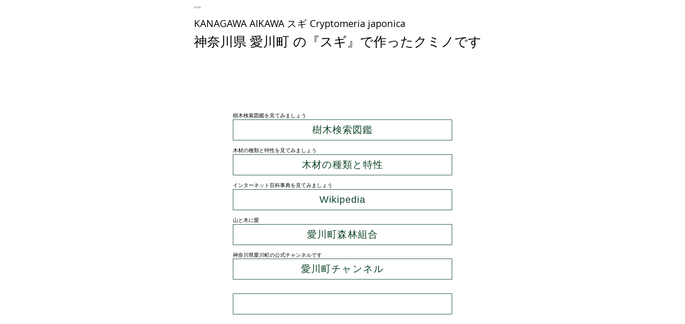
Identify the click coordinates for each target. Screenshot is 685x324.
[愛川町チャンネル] (342, 269)
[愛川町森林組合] (342, 234)
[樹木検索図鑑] (342, 129)
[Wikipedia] (342, 199)
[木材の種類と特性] (342, 164)
